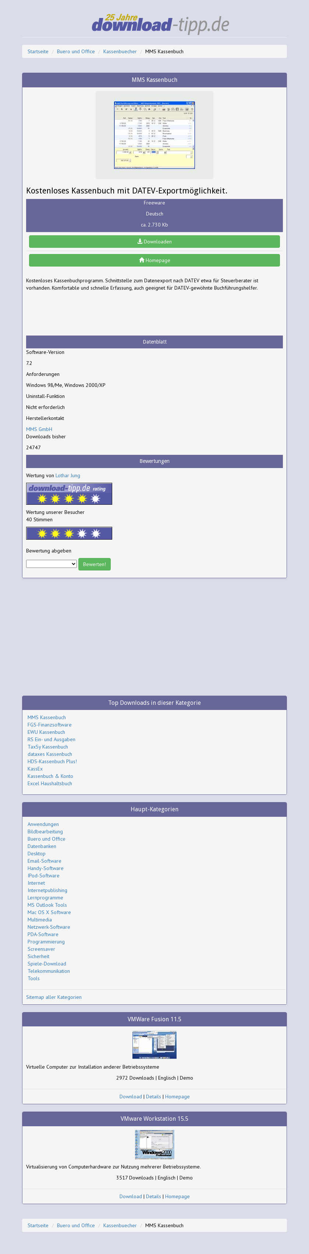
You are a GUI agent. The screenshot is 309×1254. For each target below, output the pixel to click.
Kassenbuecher (120, 51)
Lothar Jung (68, 475)
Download (131, 1096)
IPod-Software (44, 875)
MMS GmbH (39, 429)
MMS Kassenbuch (47, 717)
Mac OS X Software (49, 912)
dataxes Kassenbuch (50, 754)
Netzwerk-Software (49, 927)
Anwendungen (43, 824)
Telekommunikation (49, 971)
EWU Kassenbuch (46, 732)
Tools (34, 978)
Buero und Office (76, 51)
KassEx (35, 768)
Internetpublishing (47, 890)
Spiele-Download (47, 963)
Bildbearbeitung (45, 831)
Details (153, 1096)
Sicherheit (38, 956)
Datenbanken (42, 846)
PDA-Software (43, 934)
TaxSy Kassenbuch (48, 746)
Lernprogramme (45, 897)
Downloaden (154, 241)
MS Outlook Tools (47, 905)
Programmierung (46, 941)
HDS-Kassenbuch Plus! (52, 761)
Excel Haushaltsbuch (50, 783)
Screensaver (41, 949)
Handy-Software (46, 868)
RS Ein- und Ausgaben (51, 739)
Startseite (38, 51)
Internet (36, 883)
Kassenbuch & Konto (50, 776)
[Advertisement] (85, 313)
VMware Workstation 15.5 (154, 1118)
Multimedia (40, 919)
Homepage (154, 260)
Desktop (37, 853)
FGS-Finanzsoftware (50, 724)
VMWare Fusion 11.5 (154, 1019)
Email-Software (44, 861)
